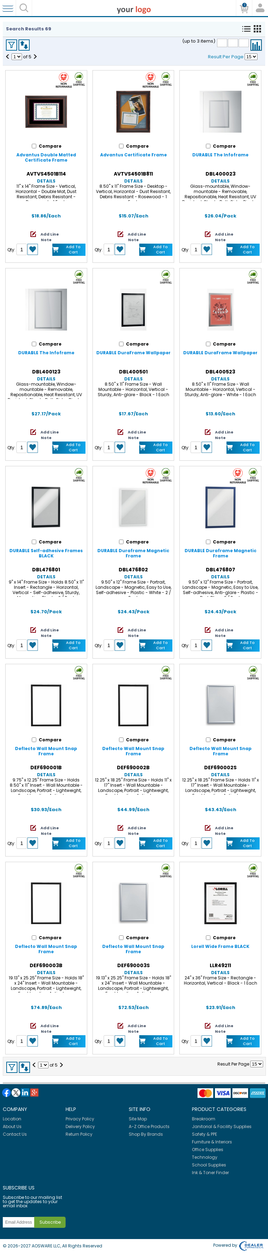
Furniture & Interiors (212, 1142)
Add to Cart (73, 249)
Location (12, 1119)
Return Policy (79, 1134)
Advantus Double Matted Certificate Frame (46, 157)
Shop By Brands (146, 1134)
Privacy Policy (80, 1119)
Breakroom (203, 1119)
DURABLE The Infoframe (220, 155)
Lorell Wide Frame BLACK (220, 946)
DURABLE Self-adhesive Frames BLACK (46, 553)
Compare (256, 45)
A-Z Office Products (149, 1126)
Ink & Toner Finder (210, 1173)
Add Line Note (49, 237)
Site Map (138, 1119)
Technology (204, 1157)
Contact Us (15, 1134)
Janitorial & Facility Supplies (222, 1126)
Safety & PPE (204, 1134)
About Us (12, 1126)
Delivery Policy (80, 1126)
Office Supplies (207, 1149)
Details (46, 181)
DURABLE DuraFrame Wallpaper (133, 353)
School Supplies (209, 1165)
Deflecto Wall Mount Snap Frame (46, 751)
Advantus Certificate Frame (133, 155)
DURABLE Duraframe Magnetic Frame (133, 553)
